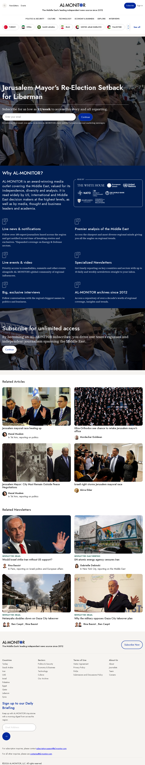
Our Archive (43, 678)
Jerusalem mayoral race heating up (22, 428)
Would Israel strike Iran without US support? (27, 559)
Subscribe (130, 5)
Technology (65, 19)
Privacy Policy (79, 667)
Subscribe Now (132, 644)
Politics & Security (35, 19)
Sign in (140, 5)
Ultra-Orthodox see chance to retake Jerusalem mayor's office (105, 429)
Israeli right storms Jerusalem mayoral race (98, 484)
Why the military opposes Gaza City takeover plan (103, 618)
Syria (4, 696)
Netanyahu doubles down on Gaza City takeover (30, 618)
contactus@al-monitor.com (41, 753)
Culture (51, 19)
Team (111, 671)
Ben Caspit (17, 624)
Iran (3, 671)
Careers (112, 674)
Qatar (4, 689)
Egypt (4, 685)
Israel (4, 678)
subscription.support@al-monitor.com (51, 748)
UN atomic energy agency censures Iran (96, 559)
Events (23, 5)
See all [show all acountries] (137, 27)
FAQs (75, 671)
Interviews (114, 19)
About (111, 663)
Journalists (113, 667)
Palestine (5, 682)
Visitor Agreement (80, 663)
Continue (9, 349)
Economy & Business (84, 19)
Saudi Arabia (7, 667)
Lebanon (5, 693)
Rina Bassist (31, 624)
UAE (4, 674)
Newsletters (14, 5)
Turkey (5, 663)
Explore (101, 19)
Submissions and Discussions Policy (88, 674)
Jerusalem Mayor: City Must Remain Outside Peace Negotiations (31, 485)
